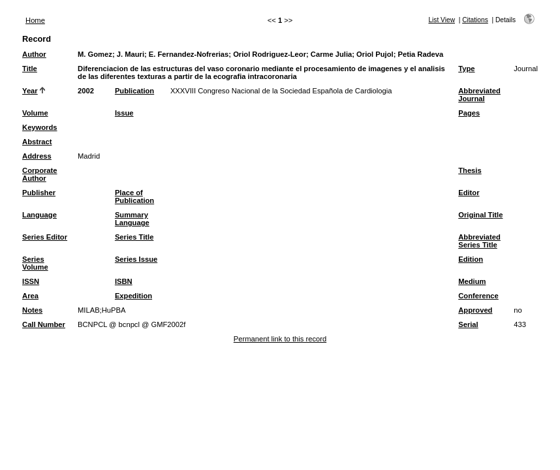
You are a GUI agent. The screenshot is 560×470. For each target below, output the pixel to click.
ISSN (30, 281)
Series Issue (136, 259)
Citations (475, 20)
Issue (124, 113)
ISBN (123, 281)
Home (35, 20)
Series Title (134, 237)
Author (34, 54)
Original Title (480, 215)
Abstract (37, 142)
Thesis (469, 170)
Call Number (43, 324)
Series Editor (44, 237)
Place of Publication (134, 196)
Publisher (38, 192)
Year (30, 91)
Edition (470, 259)
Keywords (39, 127)
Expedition (133, 296)
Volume (35, 113)
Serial (468, 324)
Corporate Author (39, 174)
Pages (469, 113)
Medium (472, 281)
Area (30, 296)
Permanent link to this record (280, 339)
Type (466, 68)
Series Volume (35, 263)
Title (29, 68)
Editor (468, 192)
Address (37, 156)
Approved (475, 310)
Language (39, 215)
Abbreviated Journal (479, 94)
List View (441, 20)
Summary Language (132, 219)
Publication (134, 91)
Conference (478, 296)
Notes (32, 310)
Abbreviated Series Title (479, 241)
